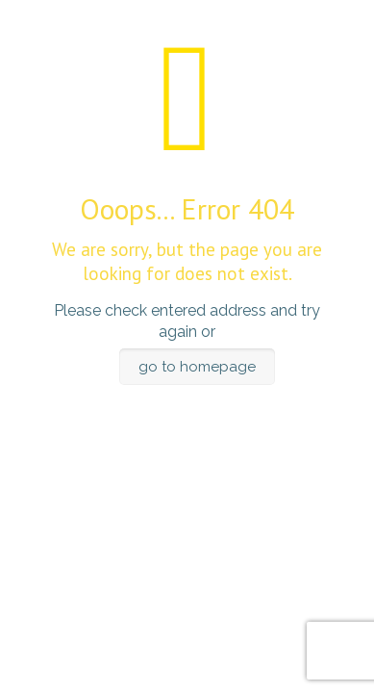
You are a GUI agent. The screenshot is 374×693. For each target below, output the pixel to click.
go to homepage (197, 366)
